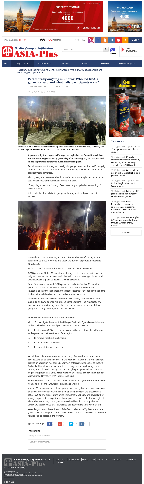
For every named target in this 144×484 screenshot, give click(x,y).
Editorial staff (60, 461)
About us (46, 460)
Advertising (74, 460)
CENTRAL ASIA (44, 63)
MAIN (6, 63)
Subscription (88, 460)
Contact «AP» (102, 460)
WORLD (65, 63)
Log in (135, 40)
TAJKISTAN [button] (22, 63)
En (83, 40)
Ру (75, 40)
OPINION (105, 63)
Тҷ (79, 40)
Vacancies (116, 460)
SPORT (85, 63)
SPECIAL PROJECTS (127, 63)
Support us (131, 460)
